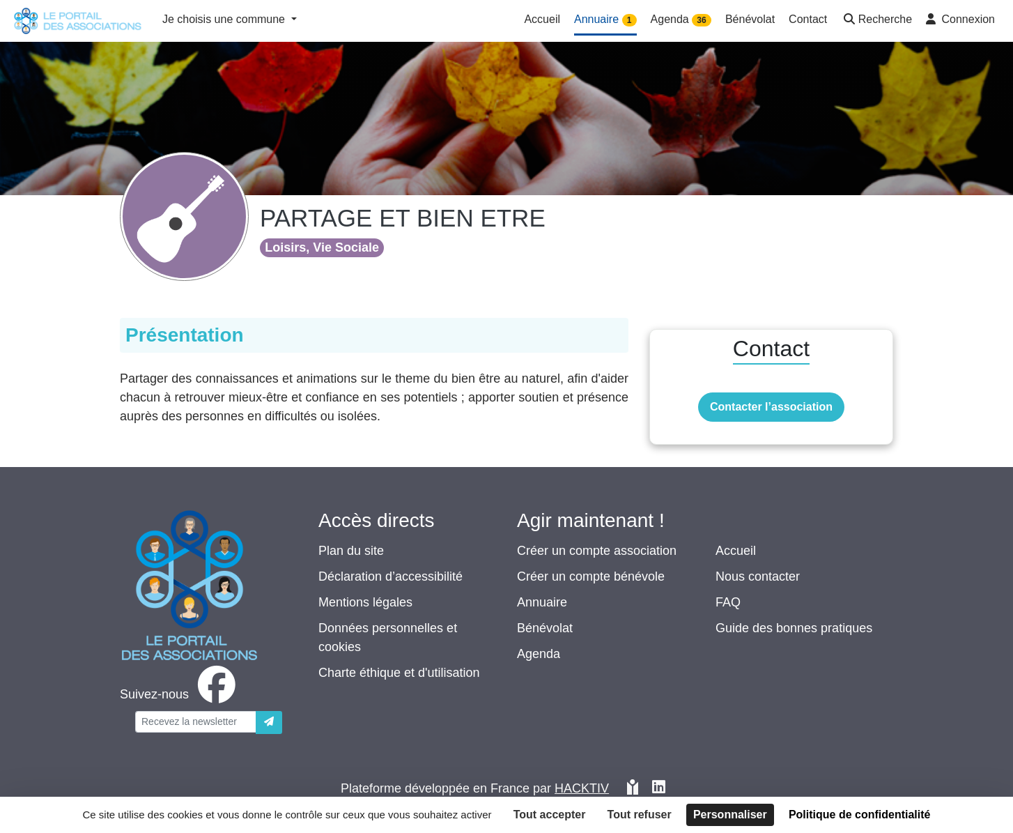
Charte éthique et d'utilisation (399, 673)
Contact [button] (808, 19)
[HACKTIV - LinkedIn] (658, 788)
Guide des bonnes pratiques (794, 628)
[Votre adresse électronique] (195, 722)
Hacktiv (582, 788)
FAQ (728, 602)
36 (701, 20)
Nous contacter (758, 576)
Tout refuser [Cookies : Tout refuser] (640, 814)
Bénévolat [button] (750, 19)
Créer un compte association (596, 551)
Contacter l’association (771, 407)
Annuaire (542, 602)
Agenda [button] (681, 19)
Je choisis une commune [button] (225, 19)
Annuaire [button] (605, 19)
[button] (876, 21)
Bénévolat (545, 628)
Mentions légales (365, 602)
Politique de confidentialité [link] (860, 814)
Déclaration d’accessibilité (390, 576)
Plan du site (351, 551)
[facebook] (180, 694)
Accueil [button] (542, 19)
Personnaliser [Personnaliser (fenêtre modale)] (730, 814)
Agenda (538, 654)
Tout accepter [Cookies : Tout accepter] (549, 814)
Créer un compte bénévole (591, 576)
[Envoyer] (269, 722)
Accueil (736, 551)
